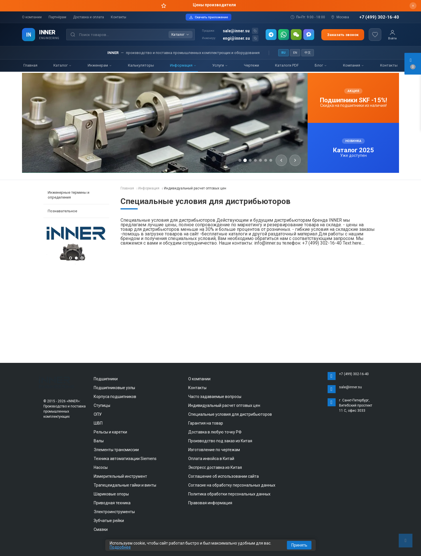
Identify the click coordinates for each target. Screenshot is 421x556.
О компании (32, 17)
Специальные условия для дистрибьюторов (230, 414)
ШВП (98, 423)
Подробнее (120, 547)
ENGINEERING (49, 38)
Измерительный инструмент (120, 476)
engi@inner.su (236, 38)
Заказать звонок (342, 35)
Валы (99, 441)
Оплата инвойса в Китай (211, 458)
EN (295, 53)
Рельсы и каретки (110, 432)
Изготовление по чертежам (214, 449)
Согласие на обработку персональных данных (231, 485)
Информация (183, 65)
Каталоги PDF (287, 65)
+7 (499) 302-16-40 (379, 17)
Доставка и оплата (88, 17)
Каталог (62, 65)
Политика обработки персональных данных (229, 494)
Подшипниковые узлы (114, 387)
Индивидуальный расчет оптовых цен (224, 405)
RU (283, 53)
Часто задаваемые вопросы (214, 396)
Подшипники (106, 379)
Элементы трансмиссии (116, 449)
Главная (30, 65)
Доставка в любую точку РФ (215, 432)
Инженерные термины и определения (68, 194)
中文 (307, 53)
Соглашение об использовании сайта (223, 476)
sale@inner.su (236, 31)
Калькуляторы (141, 65)
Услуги (220, 65)
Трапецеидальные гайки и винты (125, 485)
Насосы (101, 467)
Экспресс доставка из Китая (215, 467)
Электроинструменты (114, 511)
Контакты (118, 17)
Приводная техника (112, 503)
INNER (47, 32)
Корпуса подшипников (115, 396)
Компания (353, 65)
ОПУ (98, 414)
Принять (299, 545)
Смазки (101, 529)
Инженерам (100, 65)
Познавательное (62, 211)
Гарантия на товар (205, 423)
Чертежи (251, 65)
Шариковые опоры (111, 494)
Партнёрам (57, 17)
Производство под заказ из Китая (220, 441)
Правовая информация (210, 503)
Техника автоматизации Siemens (125, 458)
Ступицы (102, 405)
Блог (321, 65)
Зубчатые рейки (109, 520)
